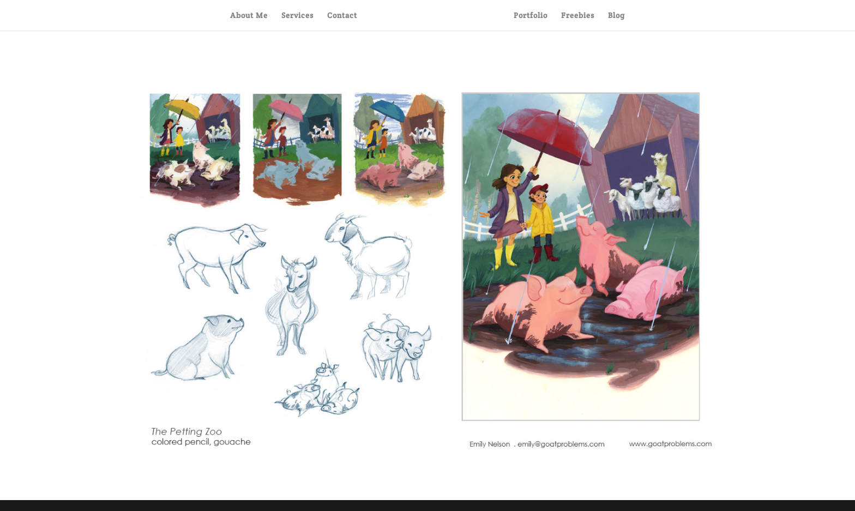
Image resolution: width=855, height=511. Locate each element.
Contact (342, 15)
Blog (616, 15)
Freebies (577, 15)
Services (297, 15)
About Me (249, 15)
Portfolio (530, 15)
